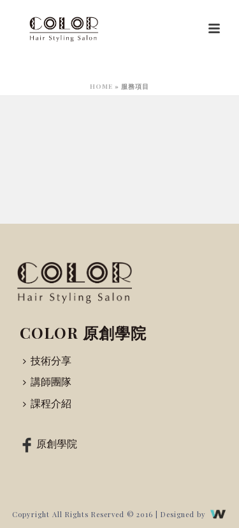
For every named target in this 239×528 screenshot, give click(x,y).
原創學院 (47, 444)
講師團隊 (47, 381)
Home (101, 86)
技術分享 (47, 360)
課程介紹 (47, 403)
